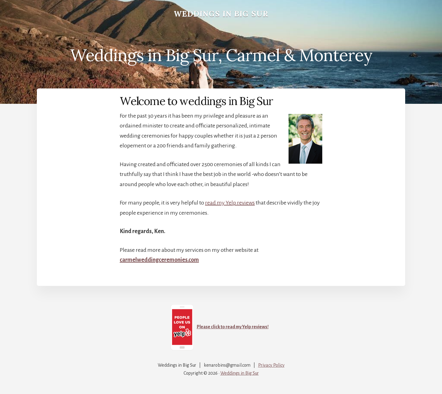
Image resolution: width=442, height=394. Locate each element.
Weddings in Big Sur (221, 14)
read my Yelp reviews (230, 203)
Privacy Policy (271, 365)
